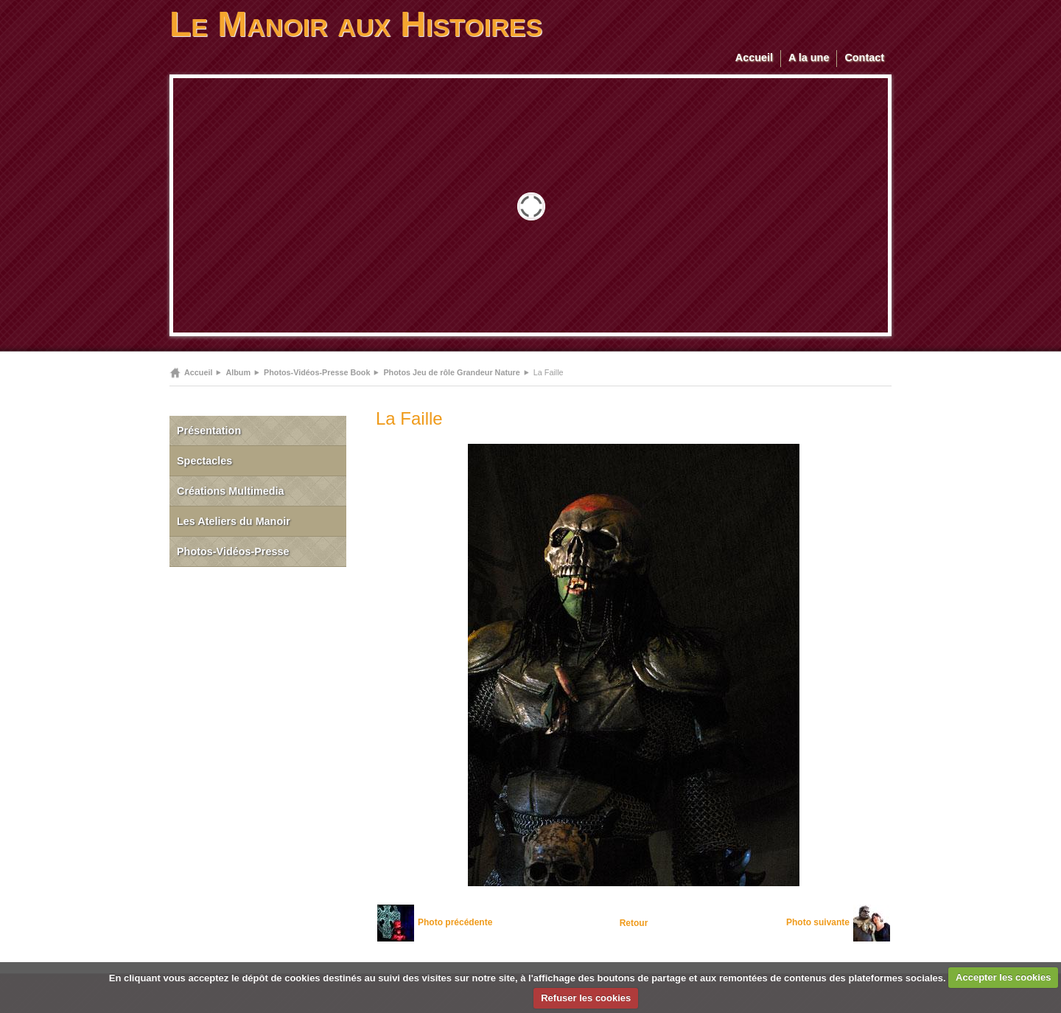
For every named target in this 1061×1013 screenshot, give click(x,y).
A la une (808, 57)
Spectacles (204, 461)
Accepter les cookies (1003, 977)
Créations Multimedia (230, 491)
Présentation (209, 430)
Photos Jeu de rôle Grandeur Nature (451, 372)
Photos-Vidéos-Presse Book (317, 372)
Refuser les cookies (586, 997)
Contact (864, 57)
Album (238, 372)
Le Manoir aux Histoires (355, 23)
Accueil (754, 57)
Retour (634, 923)
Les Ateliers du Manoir (233, 521)
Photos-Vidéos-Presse (233, 551)
